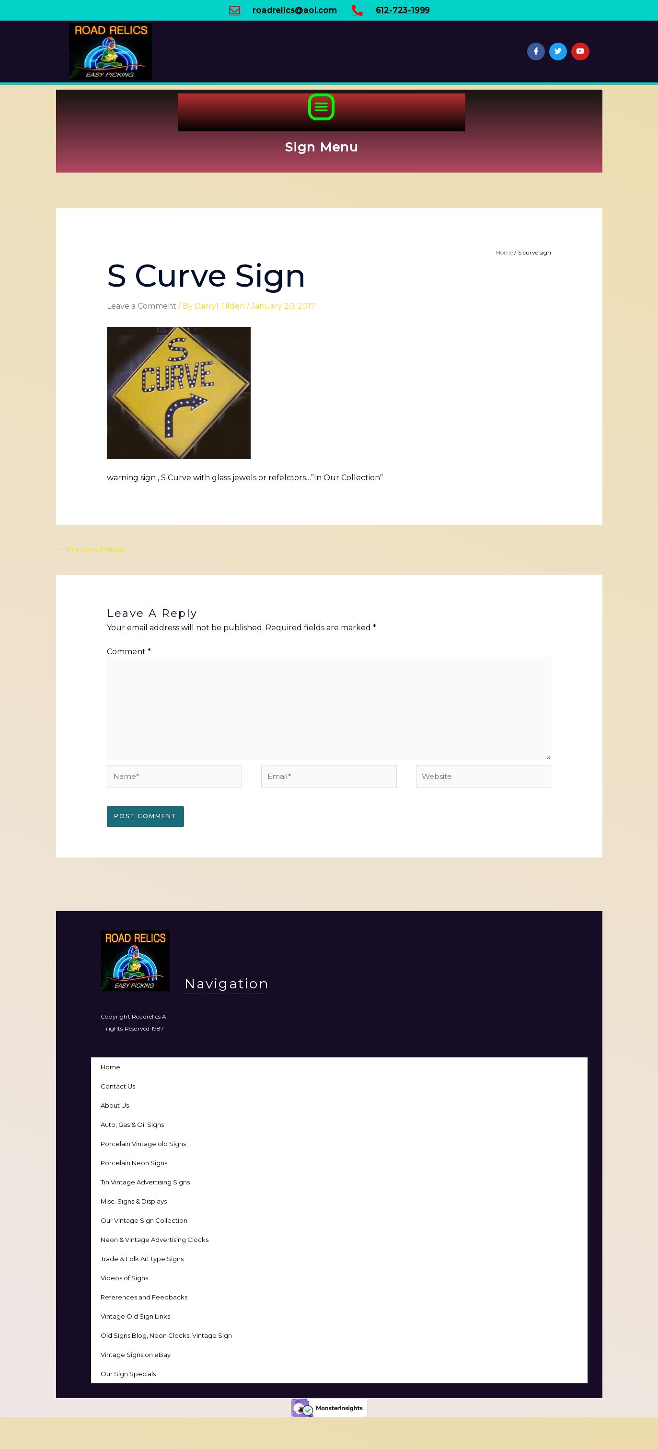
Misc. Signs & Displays (134, 1204)
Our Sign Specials (128, 1376)
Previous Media (91, 549)
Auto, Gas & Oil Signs (132, 1127)
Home (110, 1070)
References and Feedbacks (144, 1300)
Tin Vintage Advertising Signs (145, 1185)
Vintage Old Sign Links (135, 1319)
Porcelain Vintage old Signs (143, 1146)
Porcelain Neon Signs (134, 1166)
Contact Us (118, 1089)
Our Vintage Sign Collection (144, 1223)
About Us (115, 1108)
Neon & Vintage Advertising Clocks (154, 1242)
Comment (129, 652)
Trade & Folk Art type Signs (142, 1261)
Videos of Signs (124, 1281)
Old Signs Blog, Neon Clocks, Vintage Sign (166, 1338)
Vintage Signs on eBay (136, 1357)
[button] (321, 106)
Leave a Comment (141, 306)
